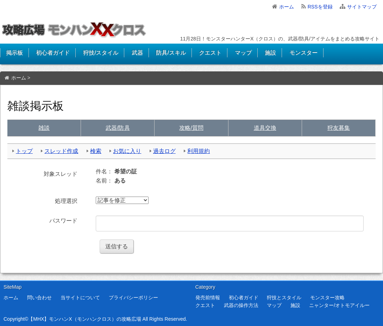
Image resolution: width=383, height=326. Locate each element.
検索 (95, 151)
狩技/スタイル (100, 53)
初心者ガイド (53, 53)
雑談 (44, 128)
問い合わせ (39, 297)
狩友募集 (338, 128)
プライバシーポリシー (133, 297)
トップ (24, 151)
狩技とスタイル (284, 297)
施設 (270, 53)
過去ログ (164, 151)
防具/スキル (171, 53)
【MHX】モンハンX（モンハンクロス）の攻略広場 (84, 319)
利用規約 (198, 151)
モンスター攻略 (327, 297)
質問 (191, 128)
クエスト (210, 53)
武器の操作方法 (241, 305)
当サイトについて (80, 297)
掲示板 (14, 53)
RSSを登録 (320, 6)
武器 (137, 53)
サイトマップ (362, 6)
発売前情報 (207, 297)
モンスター (303, 53)
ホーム (286, 6)
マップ (243, 53)
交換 (265, 128)
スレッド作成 (61, 151)
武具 (118, 128)
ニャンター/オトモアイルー (339, 305)
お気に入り (127, 151)
